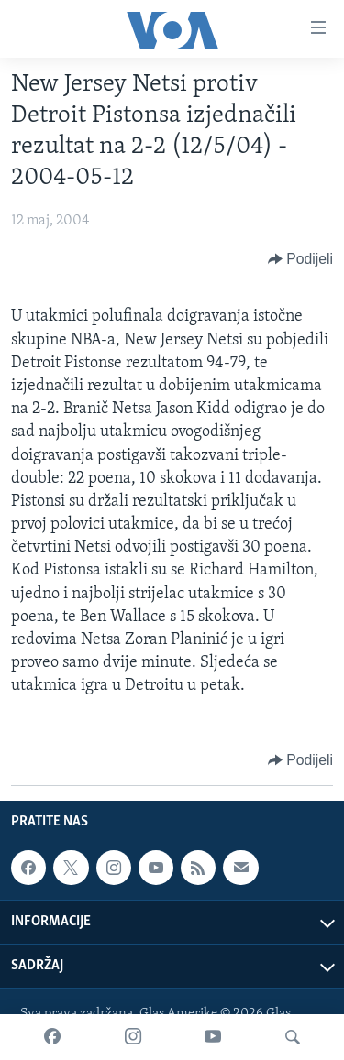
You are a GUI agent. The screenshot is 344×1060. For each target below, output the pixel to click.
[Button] (300, 259)
